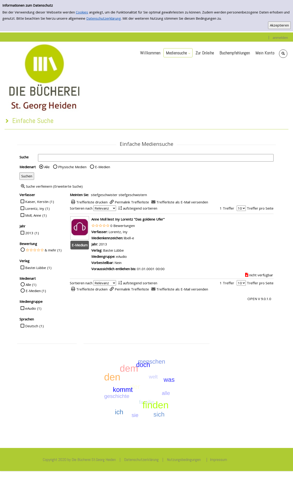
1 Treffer (227, 208)
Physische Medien (72, 167)
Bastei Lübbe (35, 267)
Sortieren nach (81, 208)
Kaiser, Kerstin (37, 201)
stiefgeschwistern (133, 194)
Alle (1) (31, 284)
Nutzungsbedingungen (184, 459)
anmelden (280, 37)
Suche (24, 157)
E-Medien (102, 167)
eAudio (30, 308)
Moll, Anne (33, 215)
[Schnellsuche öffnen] (283, 54)
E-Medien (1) (36, 290)
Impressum (218, 459)
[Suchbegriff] (156, 158)
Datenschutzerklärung (103, 18)
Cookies (82, 12)
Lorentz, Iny (34, 208)
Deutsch (31, 326)
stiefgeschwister (104, 194)
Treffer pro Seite (260, 208)
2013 (29, 233)
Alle (47, 167)
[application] (178, 52)
